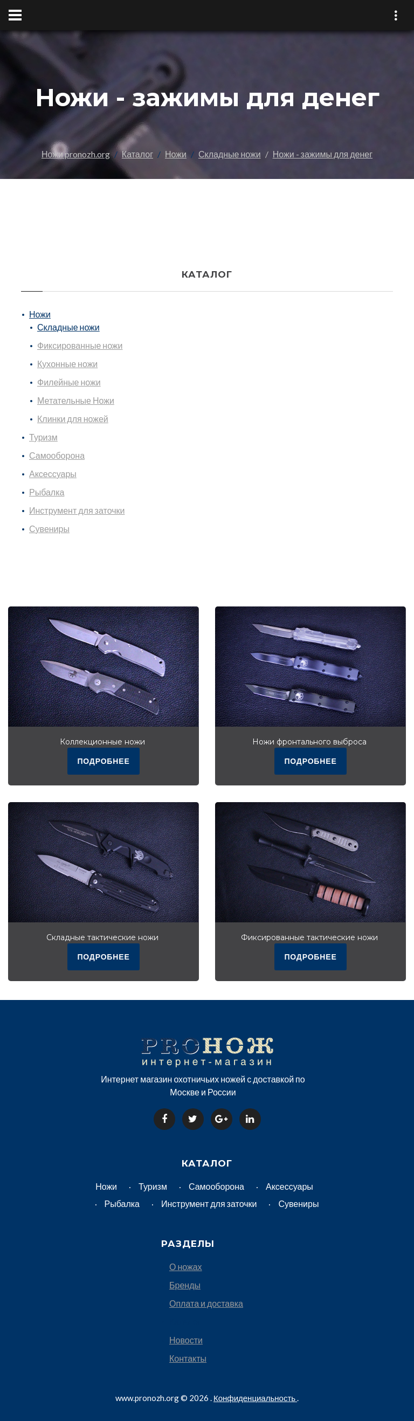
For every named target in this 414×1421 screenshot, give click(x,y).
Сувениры (49, 528)
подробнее (103, 760)
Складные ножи (229, 154)
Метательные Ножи (75, 400)
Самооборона (57, 455)
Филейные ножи (69, 382)
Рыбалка (46, 492)
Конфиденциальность (255, 1397)
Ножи (176, 154)
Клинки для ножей (72, 418)
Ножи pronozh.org (76, 154)
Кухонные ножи (67, 363)
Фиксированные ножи (80, 345)
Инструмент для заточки (77, 510)
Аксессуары (53, 473)
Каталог (137, 154)
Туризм (43, 437)
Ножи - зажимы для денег (322, 154)
